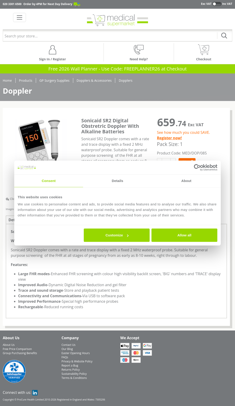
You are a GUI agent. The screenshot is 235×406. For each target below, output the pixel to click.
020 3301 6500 (12, 4)
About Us (8, 345)
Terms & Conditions (74, 378)
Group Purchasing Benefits (20, 353)
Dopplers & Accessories (94, 80)
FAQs (65, 357)
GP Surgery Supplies (54, 80)
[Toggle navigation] (19, 17)
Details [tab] (117, 180)
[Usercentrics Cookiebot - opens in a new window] (197, 167)
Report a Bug (70, 365)
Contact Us (69, 345)
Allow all (184, 235)
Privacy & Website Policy (77, 361)
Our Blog (67, 349)
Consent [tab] (49, 180)
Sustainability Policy (74, 374)
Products (25, 80)
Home (7, 80)
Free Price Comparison (17, 349)
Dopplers (125, 80)
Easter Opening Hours (76, 353)
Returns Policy (71, 370)
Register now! (169, 137)
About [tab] (186, 180)
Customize (117, 235)
